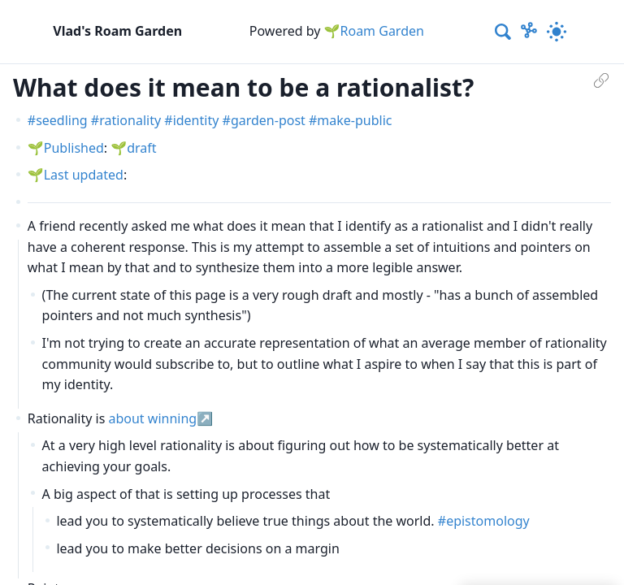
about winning (152, 418)
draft (141, 148)
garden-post (268, 120)
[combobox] (504, 31)
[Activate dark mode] (557, 32)
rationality (130, 120)
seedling (62, 120)
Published (74, 148)
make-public (354, 120)
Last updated (84, 175)
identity (196, 120)
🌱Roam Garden (374, 31)
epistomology (488, 521)
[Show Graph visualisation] (529, 31)
